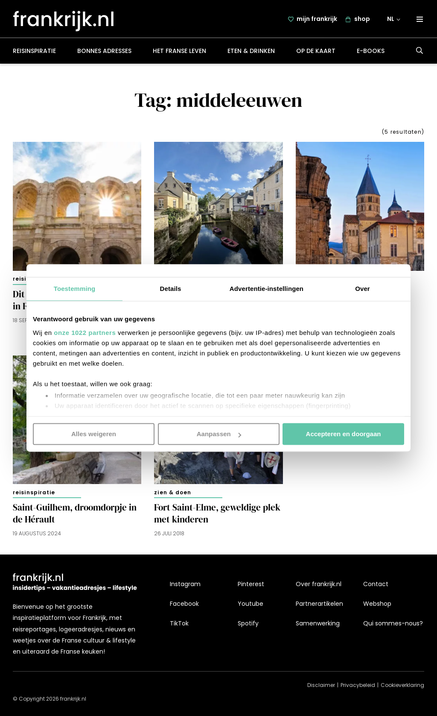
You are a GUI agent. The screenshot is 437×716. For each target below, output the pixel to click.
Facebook (184, 603)
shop (362, 20)
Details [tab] (170, 288)
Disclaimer (321, 685)
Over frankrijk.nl (318, 584)
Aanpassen (219, 433)
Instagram (185, 584)
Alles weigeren (93, 433)
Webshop (377, 603)
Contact (375, 584)
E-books (371, 53)
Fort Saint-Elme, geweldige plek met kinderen (217, 516)
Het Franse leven (179, 53)
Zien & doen (172, 494)
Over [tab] (362, 288)
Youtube (250, 603)
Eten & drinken (251, 53)
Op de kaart (315, 53)
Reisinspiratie (34, 53)
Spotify (248, 623)
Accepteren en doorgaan (343, 433)
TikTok (179, 623)
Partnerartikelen (319, 603)
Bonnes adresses (104, 53)
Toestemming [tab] (75, 288)
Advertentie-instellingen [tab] (266, 288)
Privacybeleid (358, 685)
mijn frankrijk (317, 20)
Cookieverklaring (402, 685)
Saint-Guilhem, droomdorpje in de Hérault (75, 516)
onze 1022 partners (85, 332)
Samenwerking (318, 623)
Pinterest (251, 584)
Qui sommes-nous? (393, 623)
